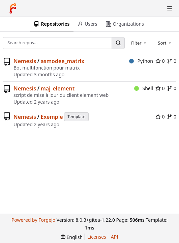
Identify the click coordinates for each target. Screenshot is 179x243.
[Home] (12, 8)
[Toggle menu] (169, 8)
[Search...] (118, 43)
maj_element (57, 88)
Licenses (96, 237)
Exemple (51, 116)
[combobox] (139, 42)
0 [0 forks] (171, 61)
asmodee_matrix (62, 61)
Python (141, 61)
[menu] (72, 237)
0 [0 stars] (160, 61)
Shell (143, 88)
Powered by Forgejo (33, 220)
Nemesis (24, 61)
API (114, 237)
